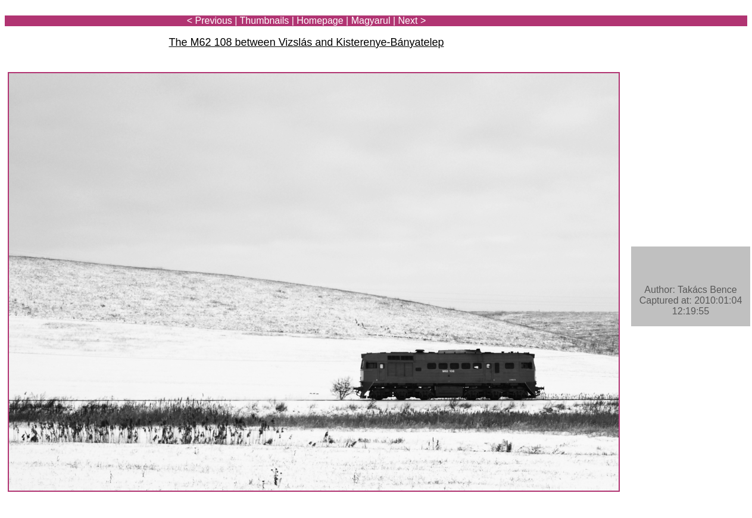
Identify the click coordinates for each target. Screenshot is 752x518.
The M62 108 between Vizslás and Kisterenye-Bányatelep (306, 42)
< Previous (209, 20)
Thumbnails (264, 20)
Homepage (320, 20)
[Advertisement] (677, 43)
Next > (412, 20)
